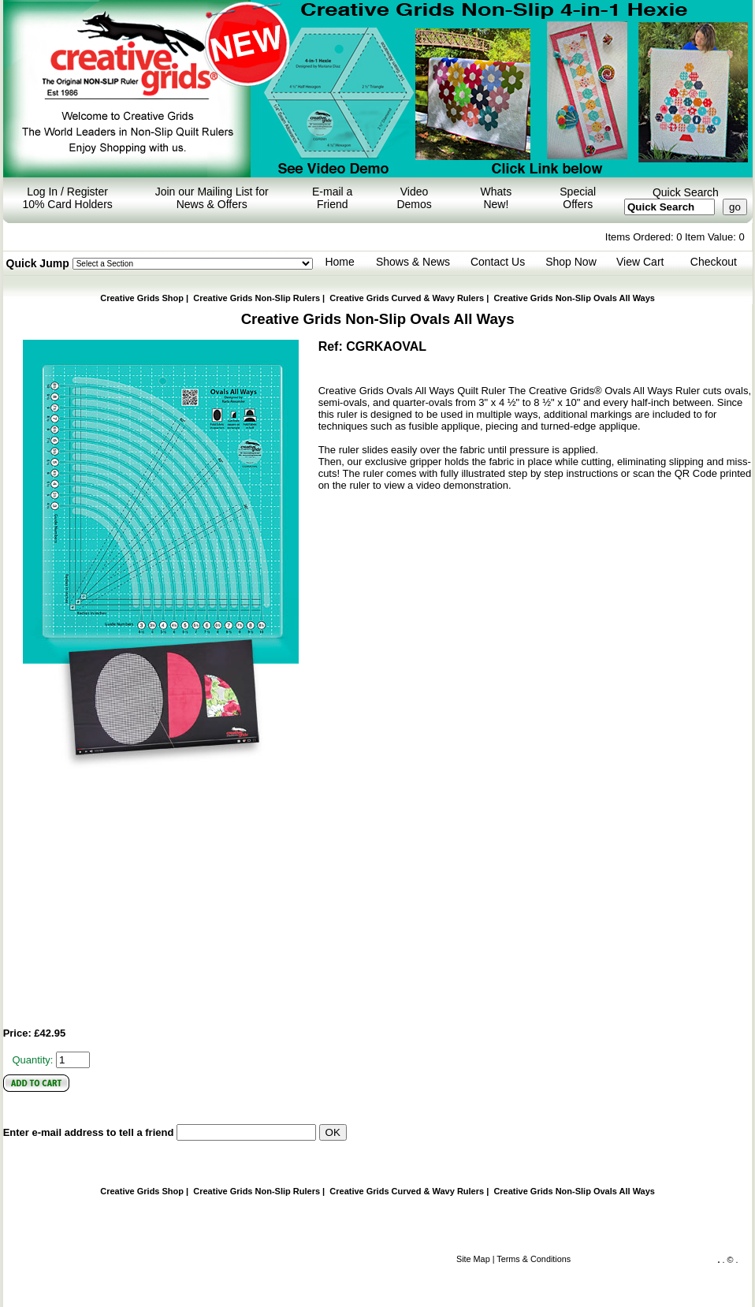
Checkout (713, 261)
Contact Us (497, 261)
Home (339, 261)
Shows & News (413, 261)
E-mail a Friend (332, 197)
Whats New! (496, 197)
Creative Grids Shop (142, 298)
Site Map (473, 1259)
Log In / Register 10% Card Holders (67, 197)
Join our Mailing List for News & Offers (212, 197)
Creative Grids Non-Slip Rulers (256, 298)
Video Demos (413, 197)
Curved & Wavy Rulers (406, 298)
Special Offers (578, 197)
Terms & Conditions (534, 1259)
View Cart (640, 261)
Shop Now (571, 261)
